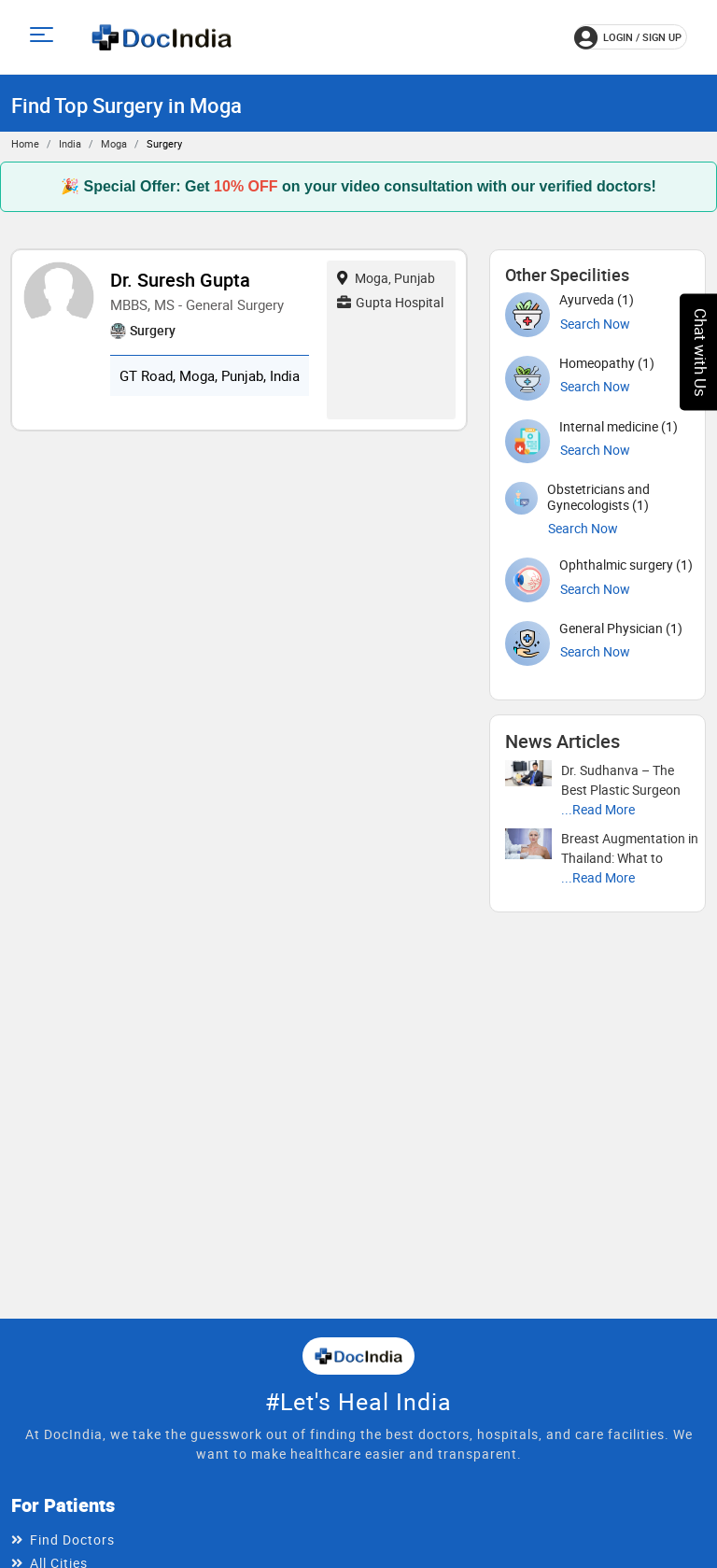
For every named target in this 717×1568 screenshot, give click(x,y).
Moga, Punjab (386, 278)
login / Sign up (628, 37)
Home (25, 143)
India (70, 143)
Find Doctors (72, 1539)
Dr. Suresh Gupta (180, 279)
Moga (114, 143)
